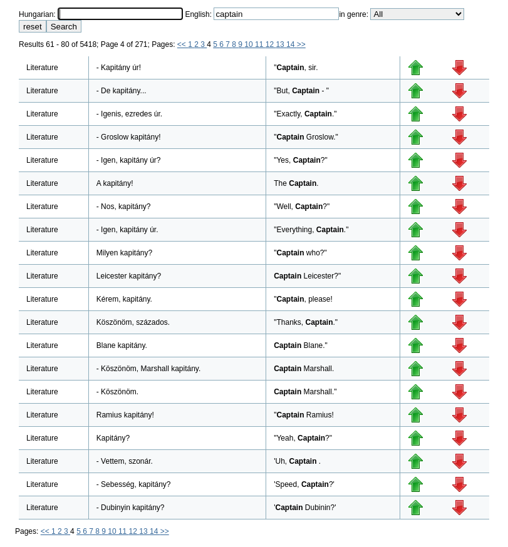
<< (182, 44)
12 (271, 44)
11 (260, 44)
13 (281, 44)
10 (249, 44)
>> (301, 44)
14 (291, 44)
